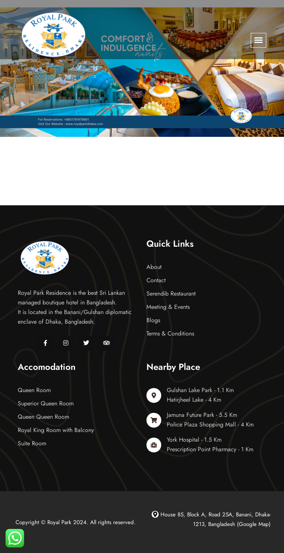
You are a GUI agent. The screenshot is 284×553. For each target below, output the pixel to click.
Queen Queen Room (43, 416)
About (154, 267)
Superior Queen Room (46, 403)
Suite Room (32, 443)
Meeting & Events (168, 307)
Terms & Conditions (170, 333)
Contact (156, 280)
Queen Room (34, 390)
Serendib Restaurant (171, 293)
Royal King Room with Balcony (56, 430)
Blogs (153, 320)
